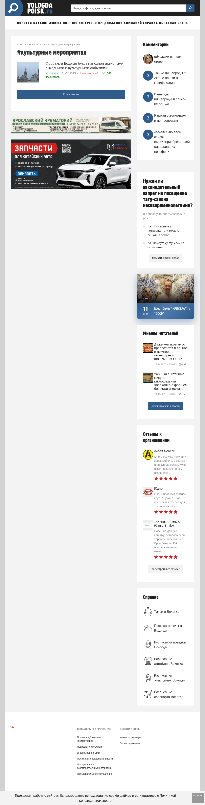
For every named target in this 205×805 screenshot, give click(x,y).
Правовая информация (90, 746)
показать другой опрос (165, 257)
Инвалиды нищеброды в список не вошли (170, 99)
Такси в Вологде (166, 612)
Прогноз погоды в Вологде (168, 628)
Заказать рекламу (130, 743)
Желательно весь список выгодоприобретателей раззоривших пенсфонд (172, 142)
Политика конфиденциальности (95, 758)
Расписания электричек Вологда (169, 677)
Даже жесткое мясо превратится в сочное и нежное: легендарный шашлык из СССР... (171, 351)
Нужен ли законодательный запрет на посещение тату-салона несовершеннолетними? (165, 193)
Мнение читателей (160, 334)
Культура (52, 73)
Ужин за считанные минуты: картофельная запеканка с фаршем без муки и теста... (170, 381)
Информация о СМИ (88, 752)
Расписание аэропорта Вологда (168, 694)
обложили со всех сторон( (167, 59)
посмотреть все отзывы (166, 568)
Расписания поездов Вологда (170, 644)
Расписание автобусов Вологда (168, 661)
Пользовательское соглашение (94, 773)
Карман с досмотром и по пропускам (170, 117)
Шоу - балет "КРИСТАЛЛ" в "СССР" (172, 311)
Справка (151, 597)
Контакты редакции (130, 737)
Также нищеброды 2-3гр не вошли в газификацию (170, 78)
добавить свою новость (165, 406)
